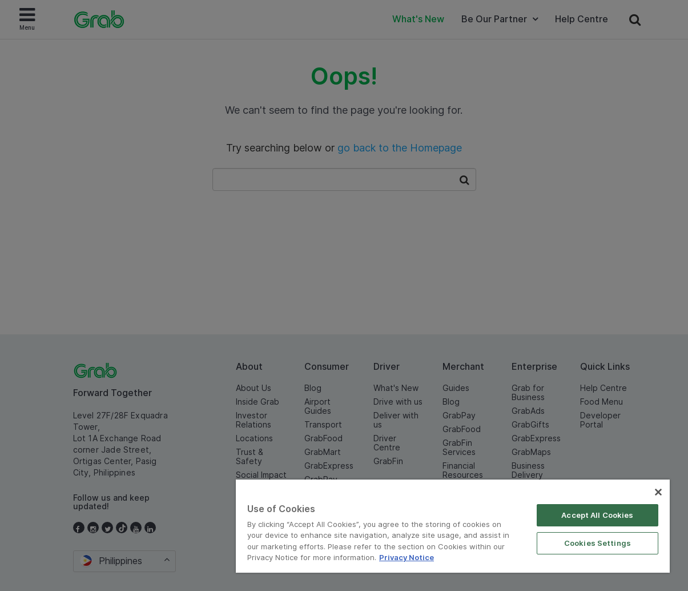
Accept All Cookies (597, 515)
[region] (453, 526)
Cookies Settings (597, 543)
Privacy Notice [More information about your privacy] (406, 557)
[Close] (658, 492)
